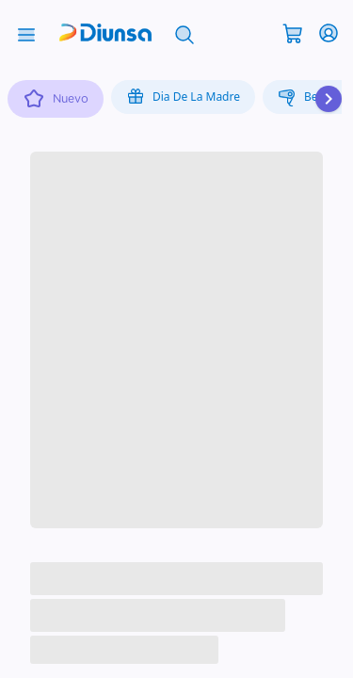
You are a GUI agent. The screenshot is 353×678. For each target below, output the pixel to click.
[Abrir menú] (26, 33)
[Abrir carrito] (293, 32)
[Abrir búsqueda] (184, 33)
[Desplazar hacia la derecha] (328, 99)
